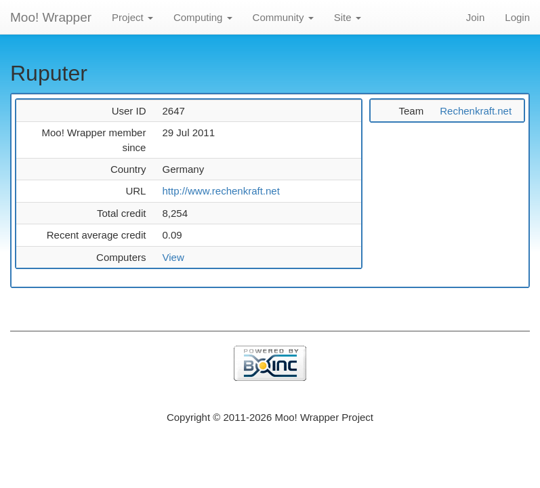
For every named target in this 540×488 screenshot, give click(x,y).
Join (475, 17)
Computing (202, 17)
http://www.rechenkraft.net (220, 191)
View (173, 257)
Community (283, 17)
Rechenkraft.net (476, 111)
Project (132, 17)
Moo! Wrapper (50, 17)
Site (347, 17)
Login (517, 17)
